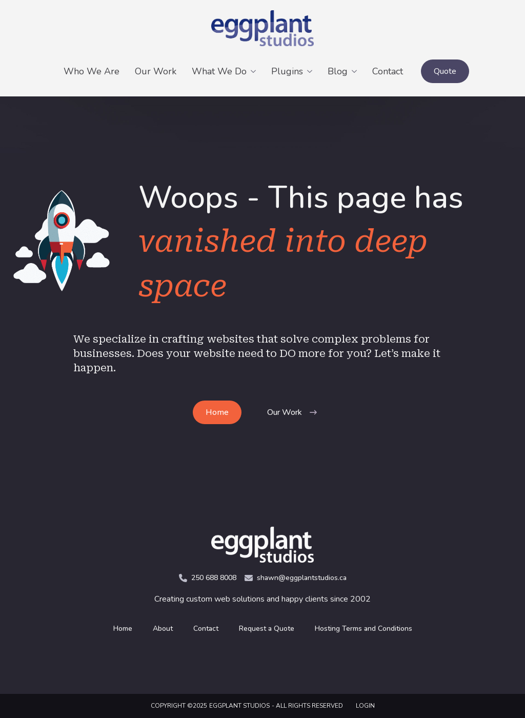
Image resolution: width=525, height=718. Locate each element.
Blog (338, 71)
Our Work (155, 71)
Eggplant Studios (239, 706)
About (163, 628)
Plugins (287, 71)
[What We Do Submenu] (255, 71)
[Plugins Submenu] (311, 71)
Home (122, 628)
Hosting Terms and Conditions (363, 628)
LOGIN (365, 706)
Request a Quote (266, 628)
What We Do (219, 71)
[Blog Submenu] (356, 71)
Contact (387, 71)
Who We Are (91, 71)
